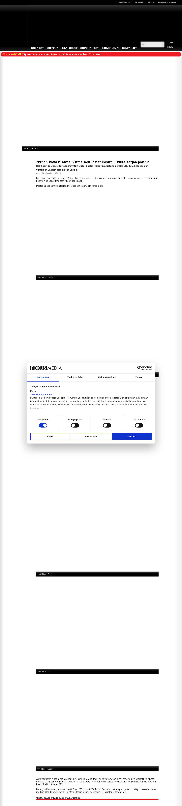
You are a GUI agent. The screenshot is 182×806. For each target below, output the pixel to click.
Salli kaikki (131, 436)
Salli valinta (91, 436)
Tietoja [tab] (139, 377)
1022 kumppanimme (41, 394)
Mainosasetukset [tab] (107, 377)
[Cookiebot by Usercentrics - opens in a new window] (139, 368)
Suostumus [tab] (43, 377)
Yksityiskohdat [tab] (75, 377)
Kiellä (50, 436)
